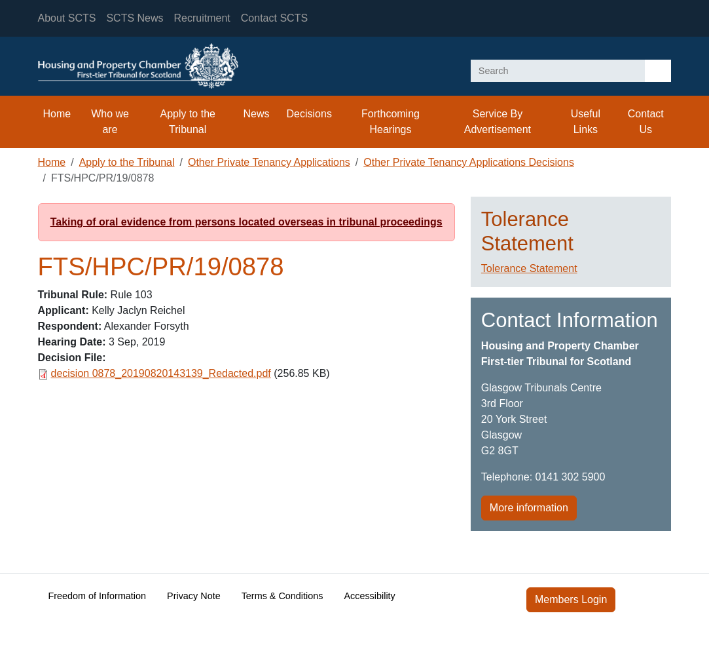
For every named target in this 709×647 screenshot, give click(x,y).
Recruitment (202, 18)
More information (529, 507)
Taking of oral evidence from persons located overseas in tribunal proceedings (246, 221)
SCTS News (134, 18)
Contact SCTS (274, 18)
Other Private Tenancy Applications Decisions (468, 162)
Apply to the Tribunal (187, 121)
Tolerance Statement (529, 268)
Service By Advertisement (497, 121)
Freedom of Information (97, 596)
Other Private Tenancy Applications (269, 162)
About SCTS (67, 18)
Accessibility (369, 596)
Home (57, 113)
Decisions (309, 113)
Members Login (571, 599)
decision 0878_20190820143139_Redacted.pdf (161, 373)
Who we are (110, 121)
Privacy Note (194, 596)
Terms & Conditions (282, 596)
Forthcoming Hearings (390, 121)
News (257, 113)
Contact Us (646, 121)
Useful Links (585, 121)
